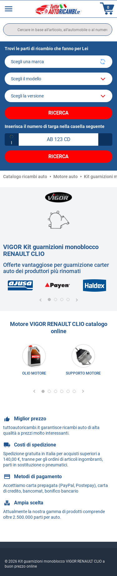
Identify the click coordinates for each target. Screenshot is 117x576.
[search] (57, 29)
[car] (58, 96)
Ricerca (58, 113)
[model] (58, 79)
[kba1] (58, 139)
